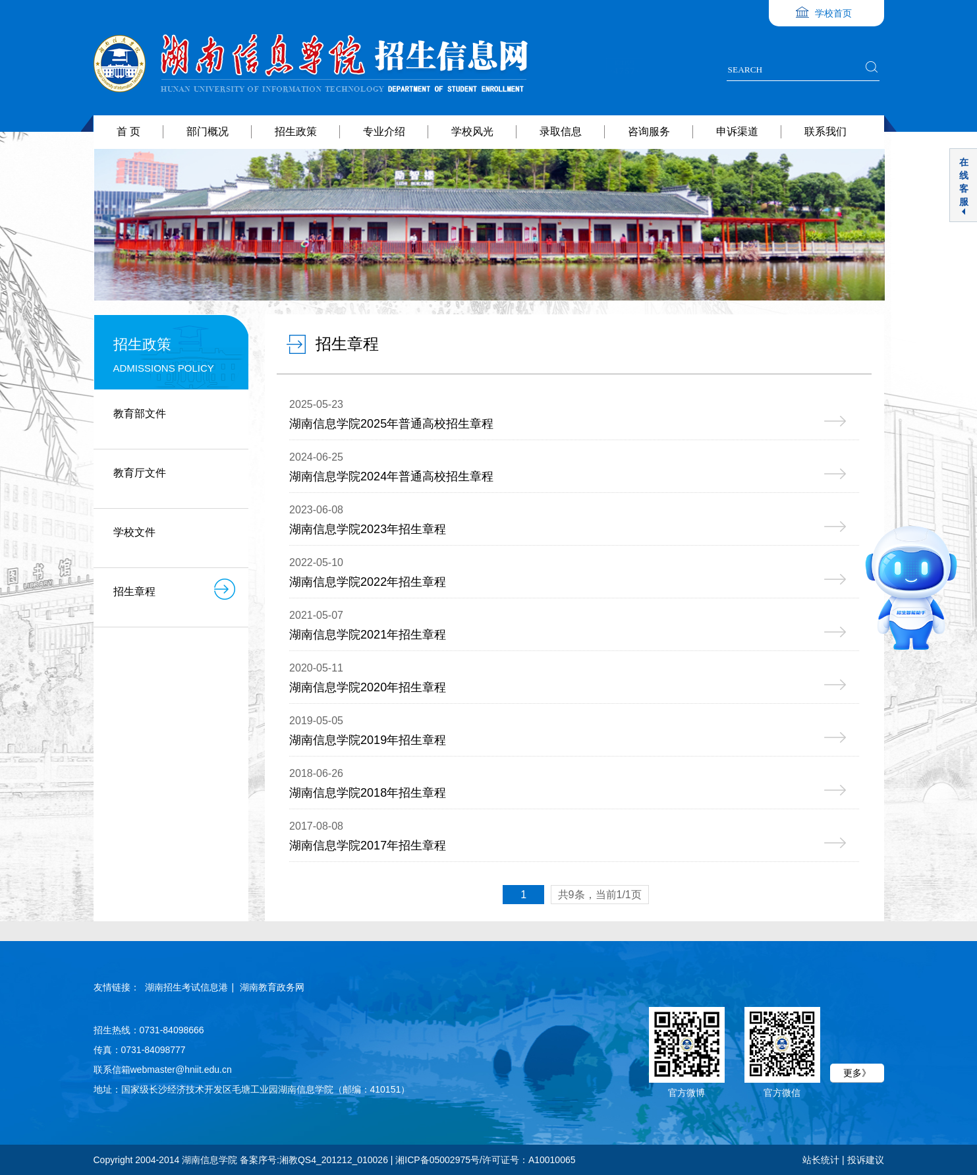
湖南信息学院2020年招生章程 (367, 687)
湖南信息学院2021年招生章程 (367, 634)
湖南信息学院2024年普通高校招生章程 (391, 476)
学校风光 (472, 131)
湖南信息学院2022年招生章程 (367, 581)
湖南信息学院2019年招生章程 (367, 740)
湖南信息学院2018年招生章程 (367, 792)
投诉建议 (865, 1160)
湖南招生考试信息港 (186, 987)
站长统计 (820, 1160)
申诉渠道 (737, 131)
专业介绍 (384, 131)
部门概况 (207, 131)
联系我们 (825, 131)
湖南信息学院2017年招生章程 (367, 845)
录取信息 (561, 131)
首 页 (128, 131)
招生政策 (296, 131)
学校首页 (833, 13)
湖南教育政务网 (272, 987)
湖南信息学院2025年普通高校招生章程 (391, 423)
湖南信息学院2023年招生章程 (367, 529)
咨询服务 (649, 131)
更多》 (857, 1073)
